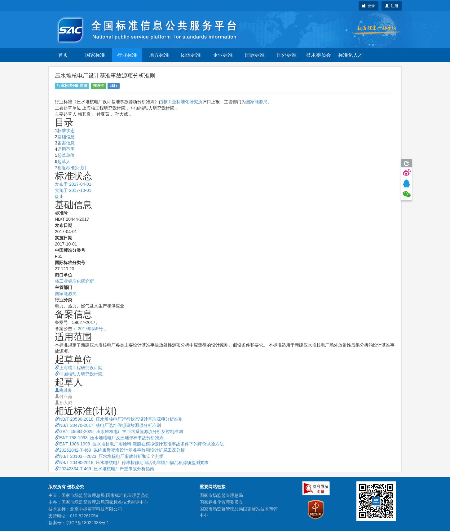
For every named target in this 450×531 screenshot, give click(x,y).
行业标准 (127, 55)
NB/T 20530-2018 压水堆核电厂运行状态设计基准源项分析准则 (119, 419)
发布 (73, 184)
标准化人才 (350, 55)
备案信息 (66, 142)
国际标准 (255, 55)
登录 (368, 6)
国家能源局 (256, 101)
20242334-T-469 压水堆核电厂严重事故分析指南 (104, 468)
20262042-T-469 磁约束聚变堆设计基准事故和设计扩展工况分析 (120, 450)
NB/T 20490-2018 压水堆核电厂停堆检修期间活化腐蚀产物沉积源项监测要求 (132, 462)
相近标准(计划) (71, 167)
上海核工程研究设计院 (79, 367)
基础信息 (66, 136)
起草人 (63, 161)
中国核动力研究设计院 (79, 373)
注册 (391, 6)
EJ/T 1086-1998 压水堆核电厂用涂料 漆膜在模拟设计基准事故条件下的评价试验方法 (139, 443)
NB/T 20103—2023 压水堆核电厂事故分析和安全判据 (109, 456)
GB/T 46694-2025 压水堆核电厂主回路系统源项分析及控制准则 (119, 431)
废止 (59, 196)
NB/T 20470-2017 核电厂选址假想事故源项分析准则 (108, 425)
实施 (73, 190)
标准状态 (66, 130)
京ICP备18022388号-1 (87, 522)
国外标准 (287, 55)
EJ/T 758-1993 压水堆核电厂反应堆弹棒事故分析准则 (109, 437)
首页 (63, 55)
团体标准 (191, 55)
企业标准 (223, 55)
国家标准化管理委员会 (221, 502)
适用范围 (66, 149)
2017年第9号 (90, 328)
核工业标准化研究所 (182, 101)
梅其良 (63, 390)
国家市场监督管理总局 (221, 495)
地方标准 (159, 55)
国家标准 (95, 55)
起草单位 (66, 155)
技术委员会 (318, 55)
